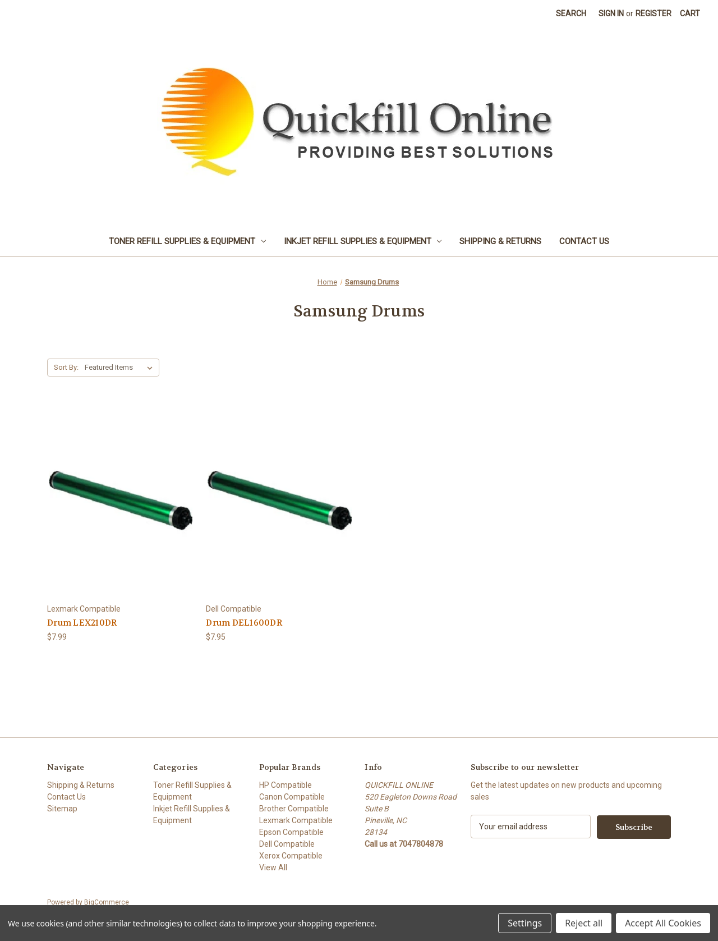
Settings (525, 923)
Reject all (583, 923)
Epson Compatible (291, 832)
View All (273, 867)
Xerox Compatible (291, 855)
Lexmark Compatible (296, 820)
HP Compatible (285, 785)
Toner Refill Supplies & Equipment (187, 241)
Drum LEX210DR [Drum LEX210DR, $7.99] (82, 622)
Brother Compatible (294, 808)
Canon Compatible (292, 796)
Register (653, 13)
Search (571, 13)
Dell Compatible (287, 843)
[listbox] (121, 367)
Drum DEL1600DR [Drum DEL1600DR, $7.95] (244, 622)
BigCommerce (106, 902)
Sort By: (66, 367)
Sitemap (62, 808)
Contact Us (584, 241)
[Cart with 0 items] (690, 13)
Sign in (611, 13)
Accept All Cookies (663, 923)
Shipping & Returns (500, 241)
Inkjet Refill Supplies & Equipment (363, 241)
